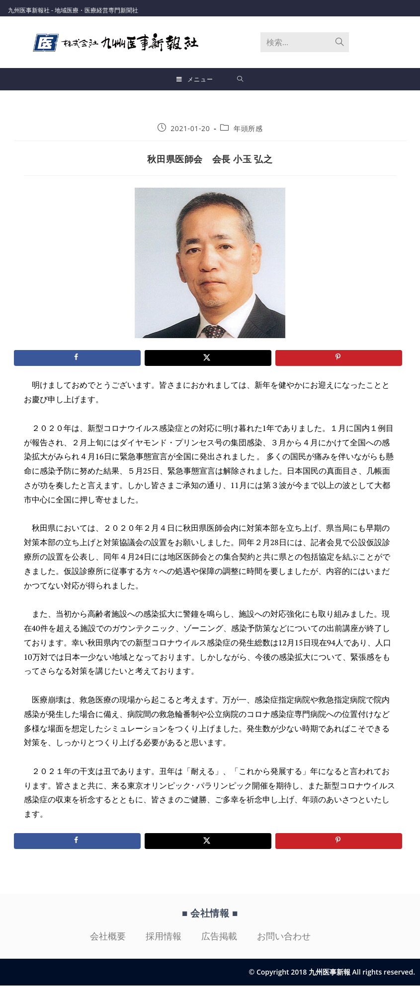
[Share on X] (208, 360)
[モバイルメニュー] (195, 80)
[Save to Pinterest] (338, 360)
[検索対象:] (240, 80)
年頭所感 (248, 131)
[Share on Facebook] (77, 360)
